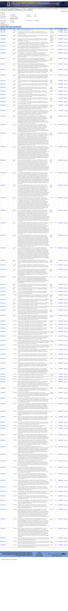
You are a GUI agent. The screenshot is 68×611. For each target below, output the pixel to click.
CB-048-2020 (3, 309)
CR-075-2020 (3, 467)
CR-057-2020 (3, 376)
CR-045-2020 (3, 320)
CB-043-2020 (3, 146)
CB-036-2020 (3, 269)
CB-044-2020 (3, 160)
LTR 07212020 (3, 38)
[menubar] (11, 27)
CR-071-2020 (3, 440)
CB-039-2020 (3, 42)
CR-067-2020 (3, 422)
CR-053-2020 (3, 349)
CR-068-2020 (3, 425)
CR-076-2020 (3, 473)
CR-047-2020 (3, 340)
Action (51, 28)
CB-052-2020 (3, 52)
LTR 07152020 (3, 35)
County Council (12, 14)
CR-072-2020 (3, 446)
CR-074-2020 (3, 460)
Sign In (66, 0)
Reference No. (3, 28)
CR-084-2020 (3, 537)
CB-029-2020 (3, 87)
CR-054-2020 (3, 362)
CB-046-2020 (3, 210)
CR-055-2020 (3, 368)
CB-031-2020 (3, 97)
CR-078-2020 (3, 486)
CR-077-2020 (3, 480)
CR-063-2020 (3, 403)
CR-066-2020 (3, 411)
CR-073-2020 (3, 454)
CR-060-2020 (3, 381)
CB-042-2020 (3, 115)
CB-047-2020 (3, 235)
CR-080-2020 (3, 495)
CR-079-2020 (3, 491)
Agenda (12, 20)
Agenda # (10, 28)
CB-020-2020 (3, 69)
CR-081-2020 (3, 500)
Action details (60, 31)
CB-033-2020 (3, 299)
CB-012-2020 (3, 58)
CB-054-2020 (3, 31)
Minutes (37, 20)
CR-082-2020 (3, 504)
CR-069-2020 (3, 428)
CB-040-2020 (3, 45)
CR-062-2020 (3, 392)
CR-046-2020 (3, 331)
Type (14, 28)
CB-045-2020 (3, 185)
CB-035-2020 (3, 260)
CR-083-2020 (3, 509)
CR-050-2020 (3, 294)
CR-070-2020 (3, 434)
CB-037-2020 (3, 284)
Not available (12, 22)
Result (56, 28)
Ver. (7, 28)
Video (66, 30)
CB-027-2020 (3, 80)
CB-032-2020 (3, 104)
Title (18, 28)
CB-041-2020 (3, 49)
